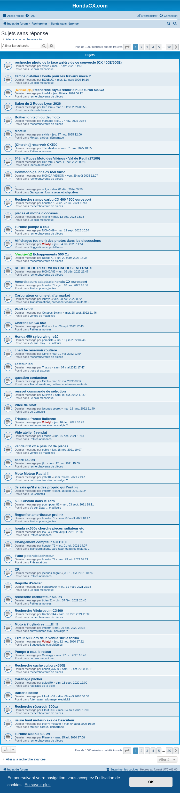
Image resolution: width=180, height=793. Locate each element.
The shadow (50, 148)
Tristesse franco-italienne (35, 419)
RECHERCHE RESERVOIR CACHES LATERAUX (53, 268)
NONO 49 (48, 230)
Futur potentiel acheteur (34, 556)
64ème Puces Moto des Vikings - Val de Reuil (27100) (57, 158)
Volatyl (46, 244)
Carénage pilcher (28, 679)
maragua (47, 120)
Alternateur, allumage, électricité (50, 699)
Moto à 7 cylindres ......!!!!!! (36, 624)
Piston (46, 326)
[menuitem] (30, 16)
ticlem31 (47, 600)
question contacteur (31, 378)
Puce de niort (25, 405)
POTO (46, 531)
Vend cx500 (24, 309)
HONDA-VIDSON (53, 175)
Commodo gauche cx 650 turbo (40, 172)
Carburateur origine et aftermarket (42, 295)
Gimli (45, 353)
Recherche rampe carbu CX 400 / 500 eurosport (53, 199)
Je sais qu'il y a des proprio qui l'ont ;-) (46, 487)
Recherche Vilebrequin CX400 (39, 611)
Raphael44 (49, 614)
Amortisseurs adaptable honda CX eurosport (51, 282)
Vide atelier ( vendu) (31, 432)
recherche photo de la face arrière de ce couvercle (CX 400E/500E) (68, 62)
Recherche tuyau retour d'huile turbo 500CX (68, 90)
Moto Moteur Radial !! (32, 473)
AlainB (46, 216)
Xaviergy (47, 655)
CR (17, 569)
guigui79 (47, 682)
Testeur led (24, 364)
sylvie (45, 65)
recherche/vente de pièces (46, 96)
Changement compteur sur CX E (41, 542)
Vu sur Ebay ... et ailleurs (45, 343)
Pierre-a (47, 737)
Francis (46, 435)
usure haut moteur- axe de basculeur (44, 720)
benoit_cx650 (50, 668)
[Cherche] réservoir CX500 (36, 145)
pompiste (48, 340)
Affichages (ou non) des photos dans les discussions (58, 241)
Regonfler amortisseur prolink (39, 515)
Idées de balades (40, 110)
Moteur (20, 131)
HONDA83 (49, 271)
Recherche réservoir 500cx (36, 706)
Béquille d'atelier (28, 583)
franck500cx (49, 586)
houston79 (48, 203)
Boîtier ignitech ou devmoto (37, 117)
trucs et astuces (40, 370)
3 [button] (147, 47)
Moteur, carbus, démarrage (47, 137)
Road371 (48, 257)
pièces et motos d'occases (36, 213)
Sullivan (47, 394)
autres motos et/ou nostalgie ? (49, 425)
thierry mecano (51, 723)
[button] (127, 47)
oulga (45, 189)
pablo (45, 449)
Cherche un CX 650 (30, 323)
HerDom (47, 107)
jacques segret (51, 408)
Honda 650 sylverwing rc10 (36, 336)
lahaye (46, 298)
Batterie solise (26, 693)
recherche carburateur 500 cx (38, 597)
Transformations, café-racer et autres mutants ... (60, 302)
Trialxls (46, 367)
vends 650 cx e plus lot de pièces (41, 446)
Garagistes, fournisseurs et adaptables (54, 192)
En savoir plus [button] (38, 785)
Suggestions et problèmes (46, 247)
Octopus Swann (52, 312)
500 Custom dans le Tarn (35, 501)
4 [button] (153, 47)
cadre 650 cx (25, 460)
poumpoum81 (50, 504)
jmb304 (46, 477)
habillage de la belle (42, 685)
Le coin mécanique (41, 69)
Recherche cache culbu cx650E (40, 665)
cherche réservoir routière (36, 350)
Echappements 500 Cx (51, 254)
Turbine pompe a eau (32, 227)
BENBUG (48, 79)
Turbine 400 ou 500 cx (32, 734)
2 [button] (141, 47)
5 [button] (159, 47)
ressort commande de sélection (40, 391)
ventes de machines (42, 315)
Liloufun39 (48, 696)
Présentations (38, 562)
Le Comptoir (37, 411)
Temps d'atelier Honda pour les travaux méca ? (53, 76)
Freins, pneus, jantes (43, 288)
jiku (44, 463)
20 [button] (169, 47)
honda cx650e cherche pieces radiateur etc (49, 528)
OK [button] (151, 782)
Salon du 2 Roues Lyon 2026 (38, 103)
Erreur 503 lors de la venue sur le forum (47, 638)
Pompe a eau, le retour (33, 652)
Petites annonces (40, 151)
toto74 (46, 93)
